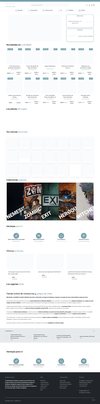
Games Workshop (14, 69)
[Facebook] (92, 400)
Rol (60, 10)
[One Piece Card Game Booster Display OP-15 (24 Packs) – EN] (53, 343)
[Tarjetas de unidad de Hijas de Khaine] (32, 85)
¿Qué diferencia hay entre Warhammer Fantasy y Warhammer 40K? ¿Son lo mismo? (79, 277)
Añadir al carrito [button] (19, 73)
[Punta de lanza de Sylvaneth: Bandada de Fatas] (14, 56)
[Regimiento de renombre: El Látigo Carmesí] (85, 56)
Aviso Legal (62, 380)
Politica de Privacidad (65, 382)
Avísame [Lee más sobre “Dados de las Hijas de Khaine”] (19, 102)
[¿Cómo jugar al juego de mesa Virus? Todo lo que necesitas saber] (20, 265)
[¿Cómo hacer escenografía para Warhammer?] (50, 265)
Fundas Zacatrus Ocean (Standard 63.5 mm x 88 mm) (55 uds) (40, 342)
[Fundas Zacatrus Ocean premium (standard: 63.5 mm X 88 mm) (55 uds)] (7, 343)
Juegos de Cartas (48, 10)
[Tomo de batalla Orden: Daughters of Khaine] (50, 85)
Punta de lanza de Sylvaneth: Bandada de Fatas (14, 67)
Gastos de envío (64, 386)
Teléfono (58, 245)
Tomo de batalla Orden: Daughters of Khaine (50, 97)
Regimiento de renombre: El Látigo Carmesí (85, 67)
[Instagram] (94, 400)
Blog (41, 389)
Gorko (13, 281)
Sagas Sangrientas (50, 66)
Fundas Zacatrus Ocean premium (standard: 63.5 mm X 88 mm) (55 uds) (18, 342)
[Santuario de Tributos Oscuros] (68, 56)
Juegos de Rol (43, 386)
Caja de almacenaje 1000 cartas (87, 342)
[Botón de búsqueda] (68, 5)
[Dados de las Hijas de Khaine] (14, 85)
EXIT (45, 216)
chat (62, 245)
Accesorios (70, 10)
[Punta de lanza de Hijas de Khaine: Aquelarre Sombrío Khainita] (68, 85)
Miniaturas (19, 10)
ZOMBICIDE (27, 208)
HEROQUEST (62, 207)
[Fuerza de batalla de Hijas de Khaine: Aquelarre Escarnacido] (32, 56)
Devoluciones (63, 388)
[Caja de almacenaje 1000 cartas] (76, 343)
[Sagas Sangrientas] (50, 56)
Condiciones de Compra (65, 384)
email (65, 245)
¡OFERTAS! (81, 10)
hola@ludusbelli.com (84, 390)
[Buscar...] (48, 5)
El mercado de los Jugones (10, 6)
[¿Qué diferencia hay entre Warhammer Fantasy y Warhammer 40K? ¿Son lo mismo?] (80, 265)
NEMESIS (10, 210)
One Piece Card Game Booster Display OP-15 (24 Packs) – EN (64, 342)
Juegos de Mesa (33, 10)
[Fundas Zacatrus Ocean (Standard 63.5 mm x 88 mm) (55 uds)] (30, 343)
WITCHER (80, 211)
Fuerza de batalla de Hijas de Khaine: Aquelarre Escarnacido (32, 67)
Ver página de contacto (84, 392)
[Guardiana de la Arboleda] (85, 85)
